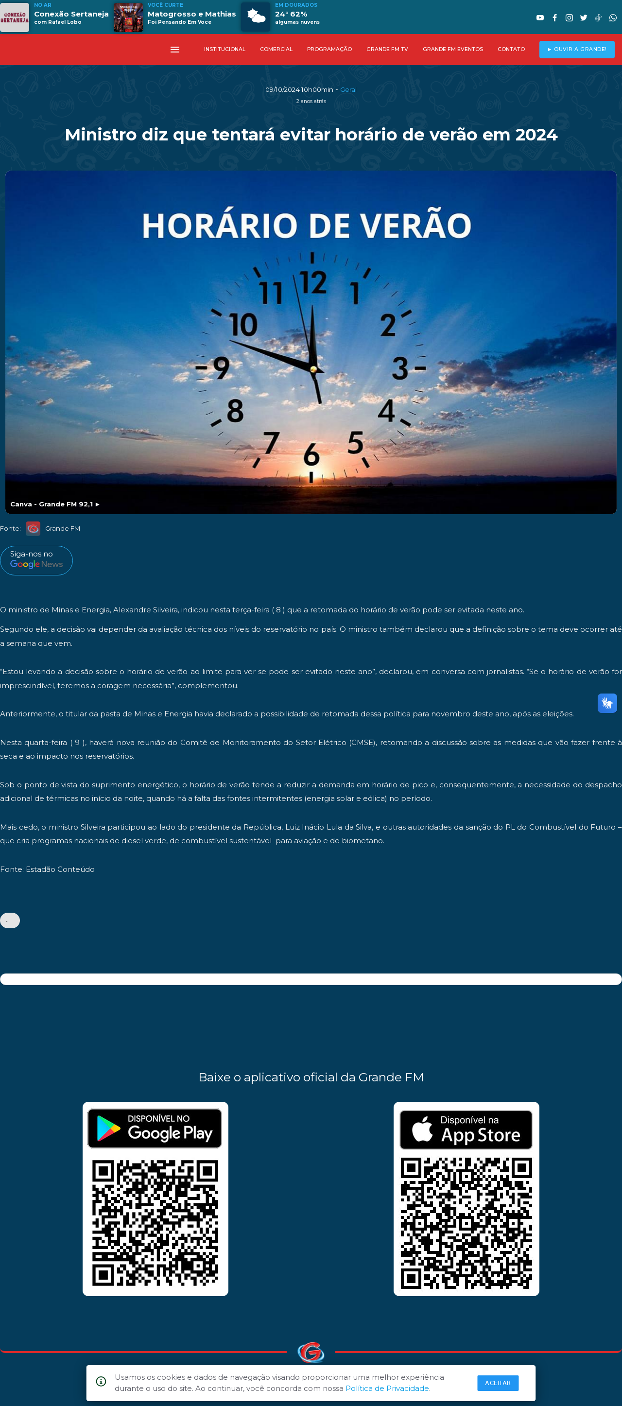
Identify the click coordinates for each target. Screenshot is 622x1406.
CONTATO (511, 49)
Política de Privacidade (387, 1388)
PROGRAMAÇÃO (329, 49)
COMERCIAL (276, 49)
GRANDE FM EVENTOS (453, 49)
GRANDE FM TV (387, 49)
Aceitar (498, 1383)
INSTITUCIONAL (224, 49)
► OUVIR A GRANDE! (577, 49)
